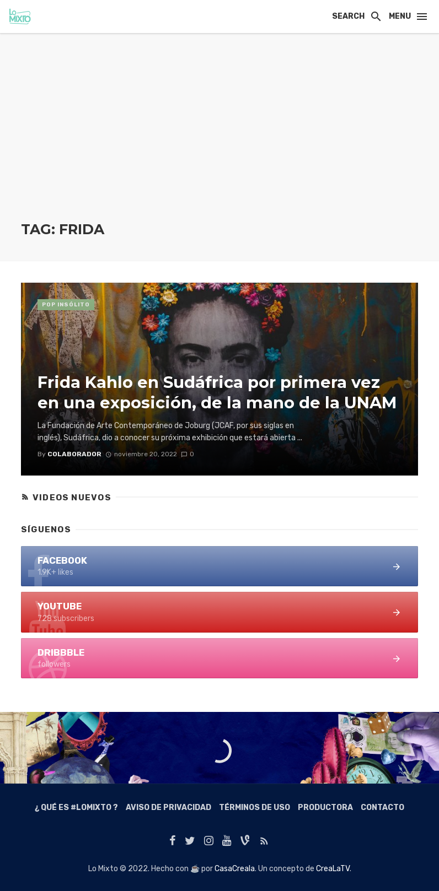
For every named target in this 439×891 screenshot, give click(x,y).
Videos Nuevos (72, 498)
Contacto (382, 807)
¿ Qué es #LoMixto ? (76, 807)
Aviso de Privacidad (168, 807)
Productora (325, 807)
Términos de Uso (254, 807)
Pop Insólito (66, 304)
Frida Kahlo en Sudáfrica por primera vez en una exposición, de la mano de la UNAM (217, 392)
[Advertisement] (219, 138)
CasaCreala (235, 868)
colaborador (74, 454)
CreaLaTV (333, 868)
